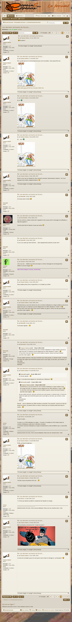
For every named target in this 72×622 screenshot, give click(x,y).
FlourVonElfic (6, 224)
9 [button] (66, 33)
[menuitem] (40, 15)
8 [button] (64, 33)
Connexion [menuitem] (65, 16)
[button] (49, 33)
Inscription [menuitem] (68, 16)
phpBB (31, 614)
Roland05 (5, 203)
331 (9, 354)
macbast (20, 29)
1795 (10, 427)
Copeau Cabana (7, 42)
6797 (10, 46)
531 (9, 228)
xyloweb (5, 266)
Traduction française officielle (34, 617)
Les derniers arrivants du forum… (16, 27)
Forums (11, 16)
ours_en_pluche (13, 29)
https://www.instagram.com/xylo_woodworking (28, 269)
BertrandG (5, 350)
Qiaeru (42, 617)
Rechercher (7, 18)
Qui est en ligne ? (8, 604)
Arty (33, 615)
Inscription (22, 18)
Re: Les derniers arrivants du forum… (31, 36)
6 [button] (60, 33)
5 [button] (56, 597)
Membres (20, 16)
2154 (10, 269)
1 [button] (54, 33)
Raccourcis (5, 16)
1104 (10, 206)
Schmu (5, 423)
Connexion (14, 18)
